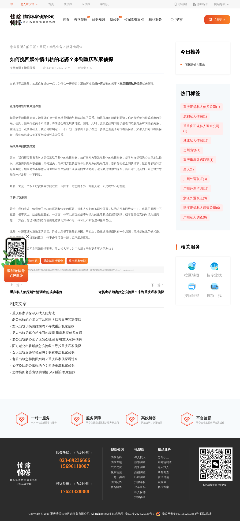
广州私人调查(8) (195, 217)
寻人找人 (60, 248)
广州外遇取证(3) (195, 179)
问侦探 (86, 4)
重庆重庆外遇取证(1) (198, 160)
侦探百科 (116, 457)
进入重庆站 (27, 4)
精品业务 (155, 19)
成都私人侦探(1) (195, 116)
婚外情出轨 (30, 260)
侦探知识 (98, 19)
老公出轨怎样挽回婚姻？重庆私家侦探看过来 (45, 359)
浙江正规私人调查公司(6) (201, 208)
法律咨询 (140, 497)
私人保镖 (140, 492)
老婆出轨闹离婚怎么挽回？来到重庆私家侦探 (131, 292)
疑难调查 (140, 462)
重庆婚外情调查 (53, 260)
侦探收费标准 (134, 19)
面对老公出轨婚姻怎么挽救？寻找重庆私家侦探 (46, 346)
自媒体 (162, 482)
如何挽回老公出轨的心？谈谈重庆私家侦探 (43, 365)
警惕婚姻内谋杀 (195, 64)
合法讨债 (163, 477)
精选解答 (116, 487)
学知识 (104, 4)
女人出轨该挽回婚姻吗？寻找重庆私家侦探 (43, 326)
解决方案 (163, 487)
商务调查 (140, 467)
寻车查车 (140, 487)
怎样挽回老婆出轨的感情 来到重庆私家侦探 (43, 372)
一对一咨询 (118, 477)
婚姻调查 (140, 472)
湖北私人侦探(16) (195, 140)
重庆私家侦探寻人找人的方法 (33, 313)
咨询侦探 (80, 19)
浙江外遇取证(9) (195, 198)
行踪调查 (140, 477)
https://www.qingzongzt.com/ (125, 270)
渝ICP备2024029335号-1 (139, 513)
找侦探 (68, 4)
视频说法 (116, 472)
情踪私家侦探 (133, 83)
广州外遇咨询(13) (195, 188)
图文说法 (116, 467)
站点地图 (118, 513)
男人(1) (188, 169)
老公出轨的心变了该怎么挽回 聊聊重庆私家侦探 (47, 339)
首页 (51, 4)
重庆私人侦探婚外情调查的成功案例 (36, 292)
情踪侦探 (29, 68)
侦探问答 (116, 482)
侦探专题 (116, 462)
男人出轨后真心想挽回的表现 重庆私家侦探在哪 (47, 333)
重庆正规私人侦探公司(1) (201, 107)
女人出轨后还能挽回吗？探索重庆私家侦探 (43, 352)
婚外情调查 (74, 47)
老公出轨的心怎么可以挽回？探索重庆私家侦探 (46, 319)
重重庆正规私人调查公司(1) (201, 128)
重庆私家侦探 (77, 260)
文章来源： (22, 68)
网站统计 (205, 513)
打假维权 (140, 482)
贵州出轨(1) (191, 150)
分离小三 (163, 457)
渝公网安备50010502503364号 (177, 513)
